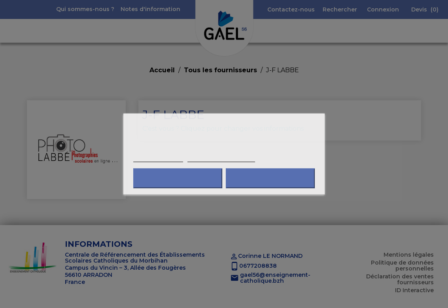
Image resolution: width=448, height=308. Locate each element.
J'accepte (270, 178)
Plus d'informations (158, 158)
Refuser (178, 178)
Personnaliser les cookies (221, 158)
